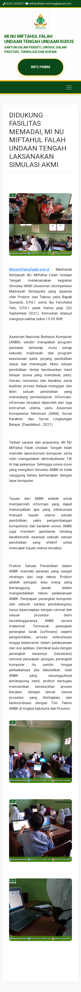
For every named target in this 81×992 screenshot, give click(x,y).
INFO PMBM (40, 67)
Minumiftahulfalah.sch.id (29, 269)
